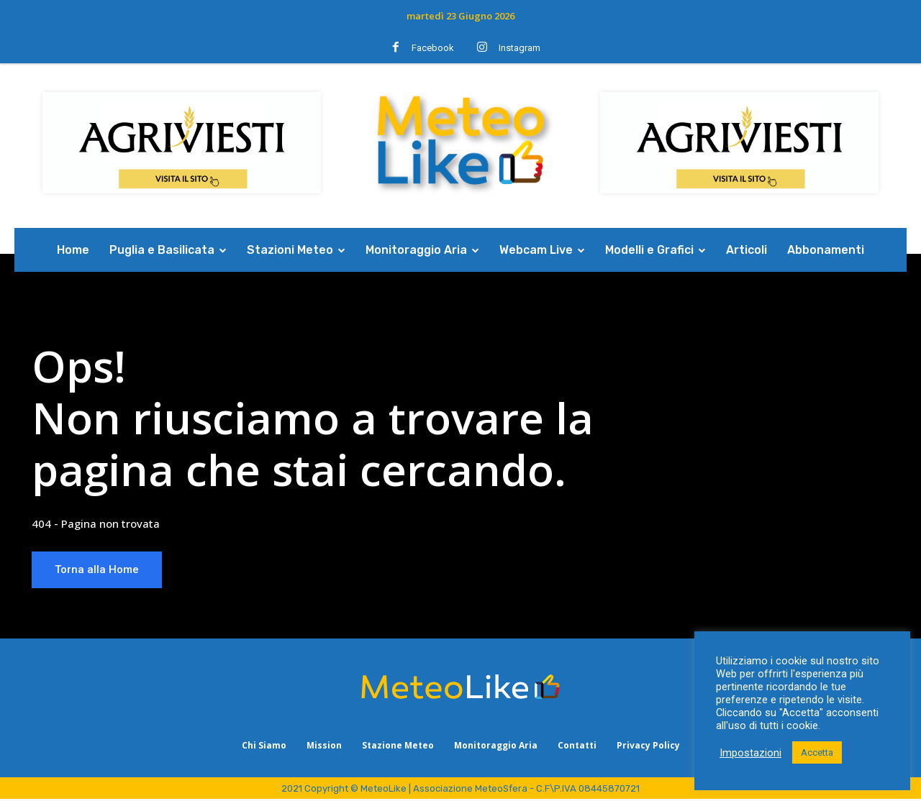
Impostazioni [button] (750, 752)
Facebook (433, 47)
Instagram (519, 47)
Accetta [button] (817, 752)
